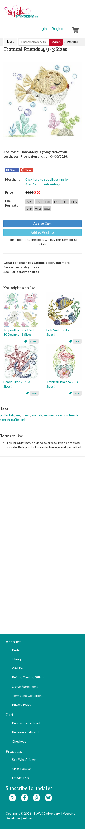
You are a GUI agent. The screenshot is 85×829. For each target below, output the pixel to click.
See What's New (24, 759)
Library (17, 659)
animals (37, 415)
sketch (5, 419)
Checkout (19, 741)
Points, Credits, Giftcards (30, 677)
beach (73, 415)
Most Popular (21, 769)
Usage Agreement (25, 686)
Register (58, 29)
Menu (10, 41)
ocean (26, 415)
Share (13, 170)
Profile (16, 650)
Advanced (71, 41)
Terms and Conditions (27, 696)
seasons (62, 415)
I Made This (20, 778)
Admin (27, 818)
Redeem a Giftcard (25, 732)
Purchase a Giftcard (26, 723)
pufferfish (7, 415)
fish (23, 419)
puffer (15, 419)
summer (49, 415)
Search (56, 42)
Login (42, 29)
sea (17, 415)
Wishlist (18, 668)
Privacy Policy (21, 705)
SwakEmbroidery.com (37, 14)
